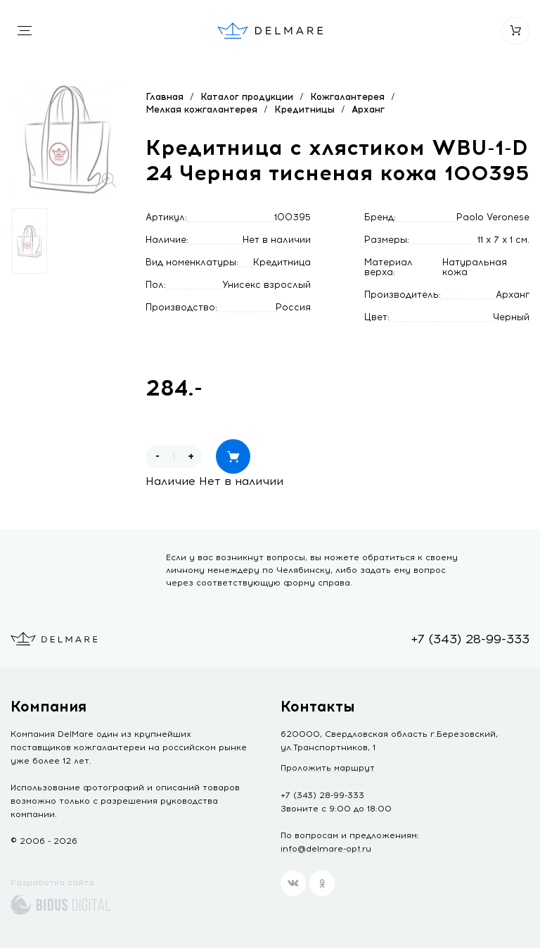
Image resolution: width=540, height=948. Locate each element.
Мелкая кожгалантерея (201, 109)
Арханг (368, 109)
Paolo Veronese (492, 217)
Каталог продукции (246, 96)
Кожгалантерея (347, 96)
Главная (165, 96)
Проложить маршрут (328, 768)
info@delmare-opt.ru (326, 849)
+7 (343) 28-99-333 (470, 639)
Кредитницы (304, 109)
